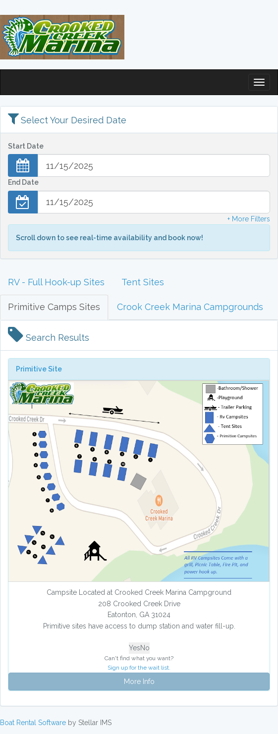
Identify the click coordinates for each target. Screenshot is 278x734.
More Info (139, 681)
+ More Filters (248, 219)
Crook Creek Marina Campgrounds (190, 307)
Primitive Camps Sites (54, 307)
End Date (23, 182)
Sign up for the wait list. (139, 667)
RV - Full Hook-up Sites (56, 282)
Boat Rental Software (33, 723)
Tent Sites (142, 282)
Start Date (26, 146)
